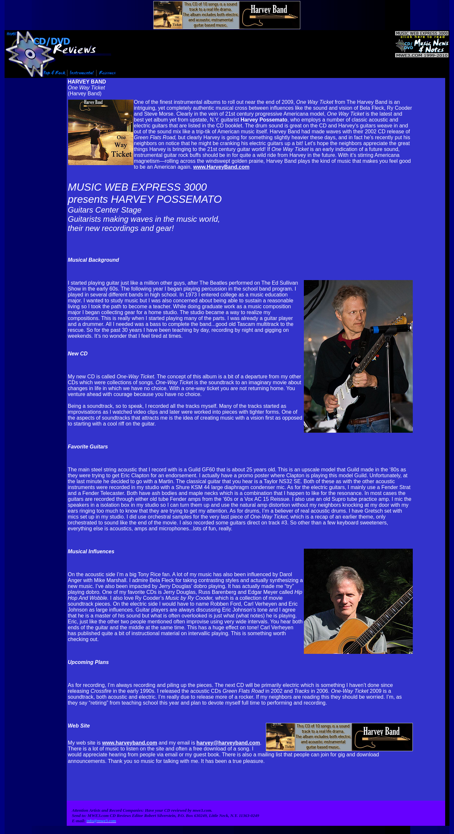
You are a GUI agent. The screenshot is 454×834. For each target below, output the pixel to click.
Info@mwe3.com (45, 832)
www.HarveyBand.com (221, 166)
